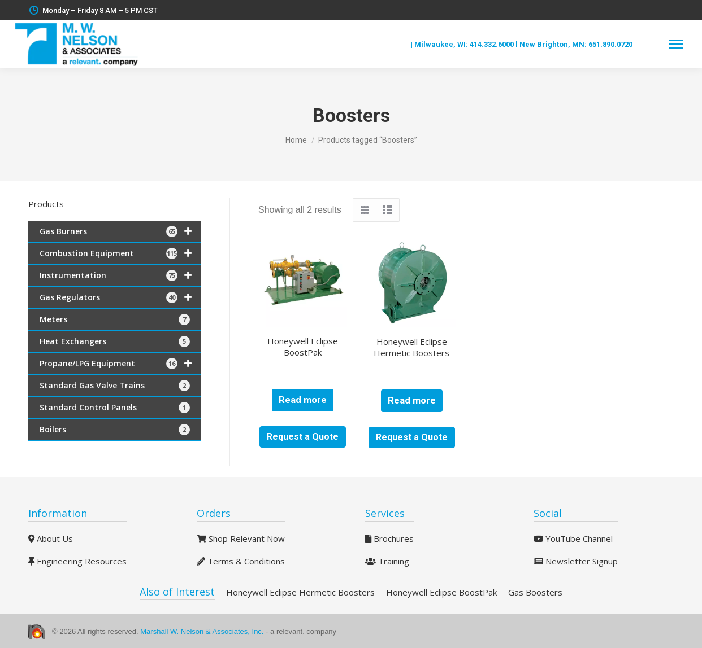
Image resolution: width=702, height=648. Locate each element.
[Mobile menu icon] (676, 44)
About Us (50, 538)
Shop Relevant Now (241, 538)
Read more (303, 400)
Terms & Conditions (241, 561)
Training (387, 561)
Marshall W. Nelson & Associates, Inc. (203, 631)
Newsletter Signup (576, 561)
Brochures (389, 538)
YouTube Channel (573, 538)
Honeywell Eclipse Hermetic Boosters (411, 347)
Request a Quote (303, 436)
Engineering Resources (77, 561)
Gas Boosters (535, 592)
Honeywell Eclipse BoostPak (302, 346)
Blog (401, 44)
